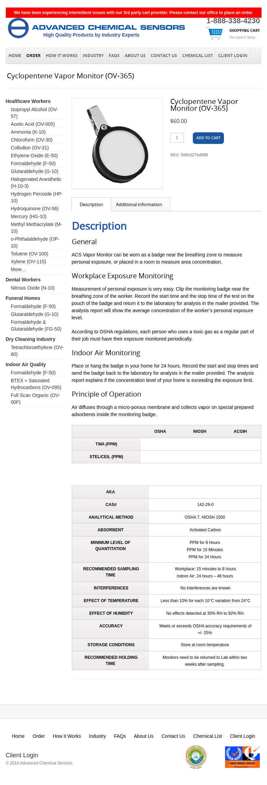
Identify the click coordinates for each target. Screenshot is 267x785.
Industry (93, 55)
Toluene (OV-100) (30, 253)
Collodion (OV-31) (30, 147)
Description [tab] (91, 204)
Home (15, 55)
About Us (135, 55)
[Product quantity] (177, 138)
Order (33, 55)
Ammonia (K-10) (28, 132)
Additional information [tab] (139, 204)
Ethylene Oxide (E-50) (34, 155)
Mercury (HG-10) (29, 216)
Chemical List (197, 55)
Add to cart (208, 137)
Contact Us (164, 55)
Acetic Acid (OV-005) (33, 124)
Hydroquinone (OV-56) (35, 208)
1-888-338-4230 (233, 20)
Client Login (233, 55)
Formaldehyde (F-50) (33, 163)
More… (19, 269)
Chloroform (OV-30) (32, 140)
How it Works (62, 55)
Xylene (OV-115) (28, 261)
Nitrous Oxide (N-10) (33, 288)
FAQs (114, 55)
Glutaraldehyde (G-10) (34, 171)
